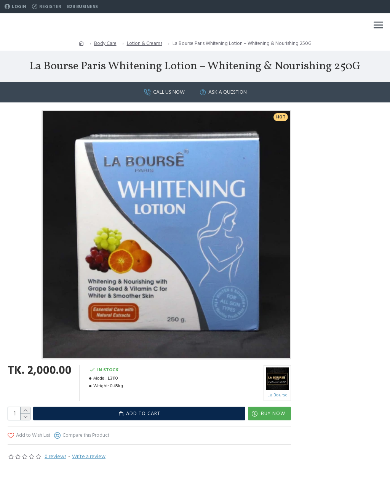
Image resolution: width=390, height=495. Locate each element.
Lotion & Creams (144, 43)
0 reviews (55, 456)
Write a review (88, 456)
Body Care (105, 43)
